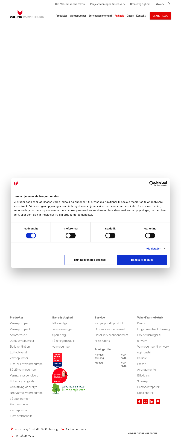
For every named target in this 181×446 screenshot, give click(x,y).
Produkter (61, 15)
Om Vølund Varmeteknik (70, 4)
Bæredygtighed (140, 4)
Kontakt (141, 15)
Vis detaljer (153, 248)
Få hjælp (119, 15)
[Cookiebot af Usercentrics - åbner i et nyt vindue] (151, 183)
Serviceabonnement (100, 15)
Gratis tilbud (160, 16)
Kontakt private (24, 435)
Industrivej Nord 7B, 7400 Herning (36, 429)
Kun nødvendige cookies (90, 259)
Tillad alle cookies (142, 259)
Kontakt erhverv (75, 429)
